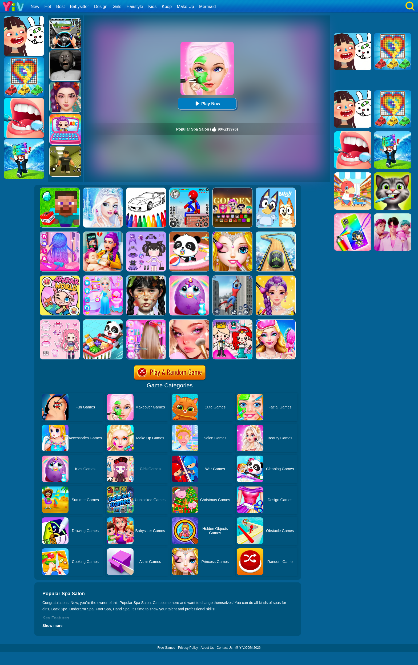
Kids (152, 6)
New (35, 6)
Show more (52, 625)
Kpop (167, 6)
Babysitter (79, 6)
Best (60, 6)
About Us (207, 648)
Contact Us (224, 648)
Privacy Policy (188, 648)
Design (100, 6)
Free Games (166, 648)
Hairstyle (135, 6)
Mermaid (207, 6)
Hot (47, 6)
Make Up (185, 6)
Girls (116, 6)
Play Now (207, 103)
